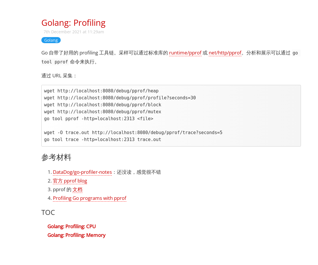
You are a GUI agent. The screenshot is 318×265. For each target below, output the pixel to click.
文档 (77, 189)
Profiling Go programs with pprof (89, 198)
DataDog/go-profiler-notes (82, 172)
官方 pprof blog (70, 180)
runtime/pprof (185, 52)
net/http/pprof (225, 52)
